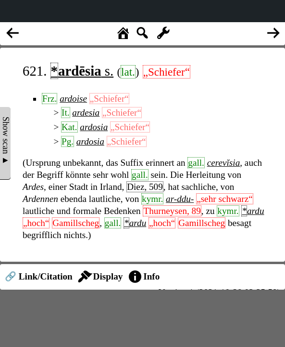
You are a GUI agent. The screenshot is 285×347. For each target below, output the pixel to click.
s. (82, 71)
